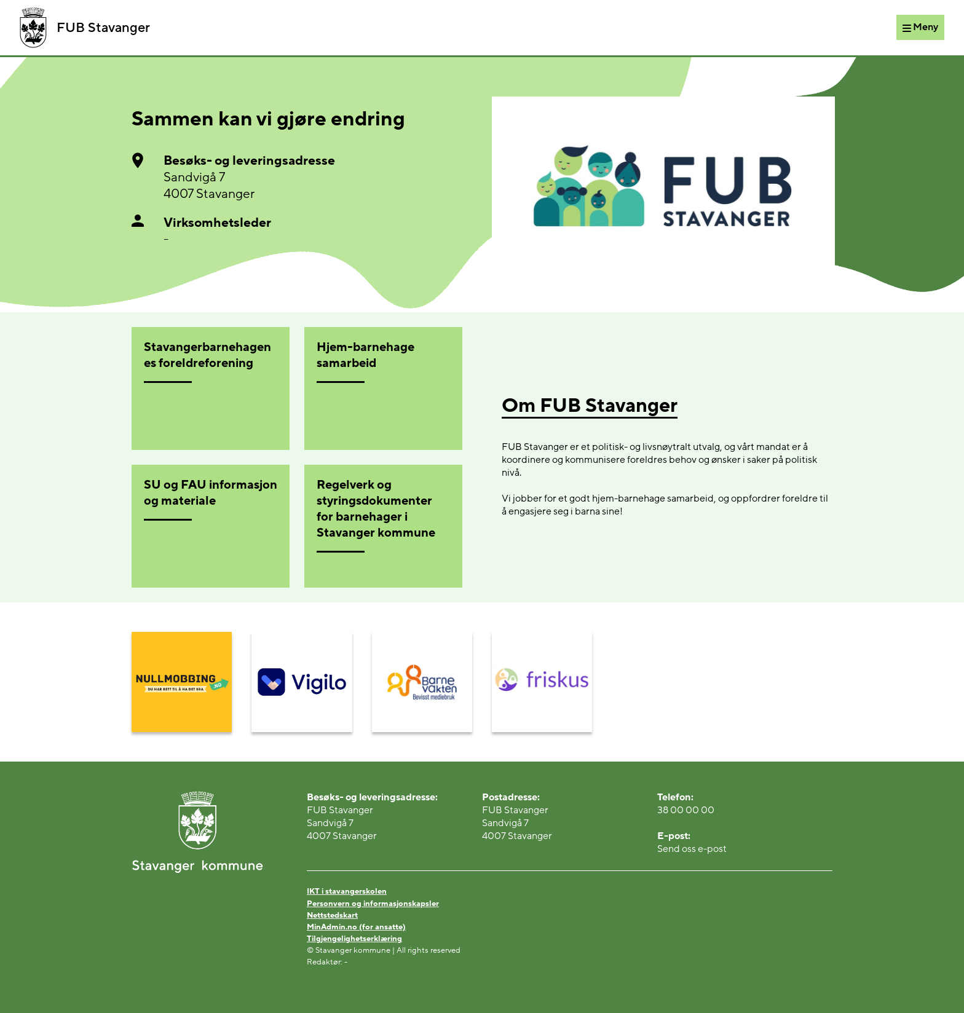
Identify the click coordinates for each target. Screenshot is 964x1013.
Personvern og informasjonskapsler (373, 903)
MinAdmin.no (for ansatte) (356, 927)
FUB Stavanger (85, 27)
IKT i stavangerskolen (347, 891)
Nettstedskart (332, 915)
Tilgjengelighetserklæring (354, 938)
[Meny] (920, 27)
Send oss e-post (692, 848)
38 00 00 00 (685, 810)
